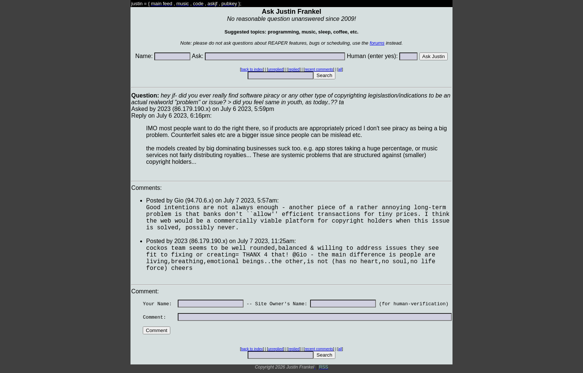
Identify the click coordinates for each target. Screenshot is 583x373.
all (340, 69)
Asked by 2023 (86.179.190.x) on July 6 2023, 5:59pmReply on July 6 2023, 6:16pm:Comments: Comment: (291, 229)
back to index (252, 69)
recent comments (319, 69)
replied (294, 69)
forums (377, 43)
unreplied (275, 69)
